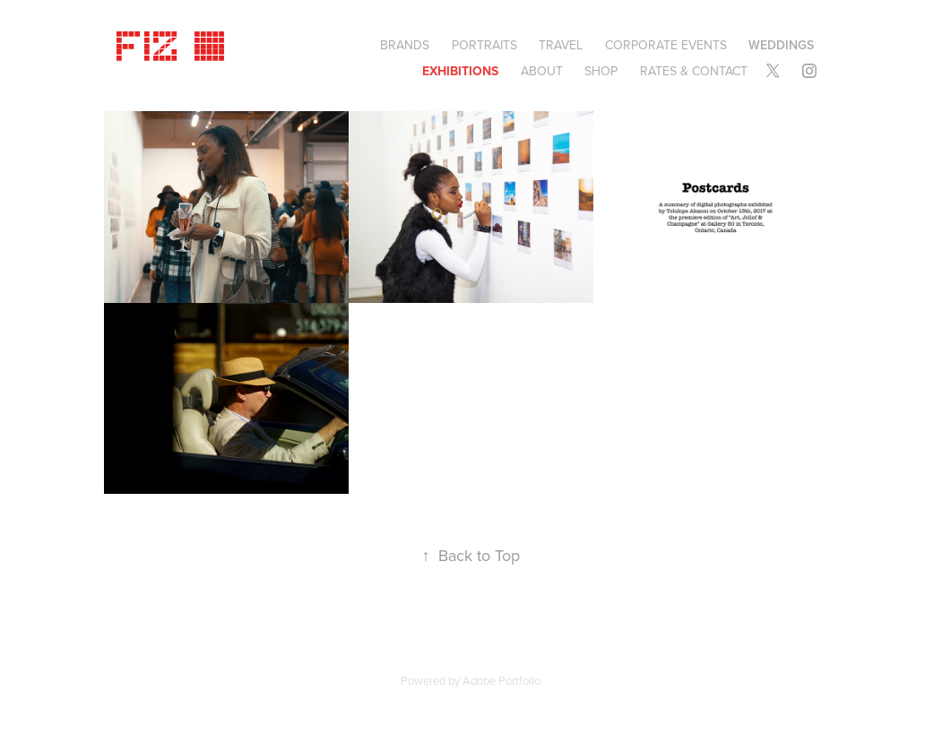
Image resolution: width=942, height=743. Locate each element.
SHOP (601, 71)
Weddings (781, 45)
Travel (561, 45)
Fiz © (173, 43)
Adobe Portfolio (501, 680)
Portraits (484, 45)
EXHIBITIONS (460, 71)
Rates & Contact (694, 71)
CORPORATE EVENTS (666, 45)
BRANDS (404, 45)
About (542, 71)
